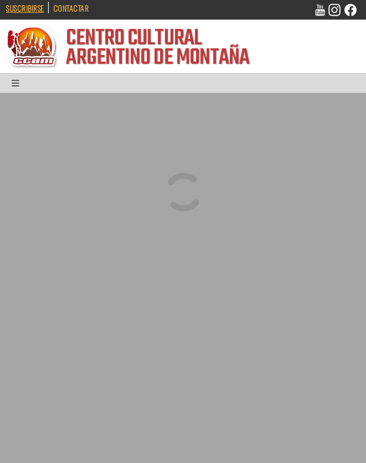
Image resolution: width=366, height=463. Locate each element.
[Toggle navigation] (17, 85)
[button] (17, 85)
